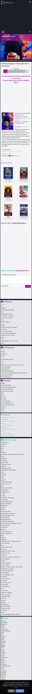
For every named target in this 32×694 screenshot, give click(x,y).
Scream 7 (3, 561)
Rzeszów (3, 661)
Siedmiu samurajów (6, 563)
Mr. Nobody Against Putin (7, 515)
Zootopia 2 (4, 610)
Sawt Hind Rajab (5, 559)
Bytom (2, 626)
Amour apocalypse (5, 367)
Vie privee (3, 598)
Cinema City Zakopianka (7, 389)
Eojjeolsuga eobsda (6, 468)
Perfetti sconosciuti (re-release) (9, 327)
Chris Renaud (9, 39)
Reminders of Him (5, 553)
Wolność (3, 602)
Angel (2, 446)
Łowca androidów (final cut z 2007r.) (10, 614)
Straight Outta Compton (7, 569)
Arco (24, 198)
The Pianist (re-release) (7, 318)
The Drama (4, 329)
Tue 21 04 (12, 71)
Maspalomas (4, 505)
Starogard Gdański (6, 666)
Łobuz (2, 612)
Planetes (3, 325)
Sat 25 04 (26, 71)
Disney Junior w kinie (6, 464)
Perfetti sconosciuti (6, 531)
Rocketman (4, 555)
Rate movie (8, 153)
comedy (28, 118)
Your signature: (5, 286)
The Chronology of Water (7, 310)
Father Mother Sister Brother (8, 470)
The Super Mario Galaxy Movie (9, 333)
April (2, 312)
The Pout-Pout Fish (6, 582)
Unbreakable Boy (5, 596)
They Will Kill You (5, 586)
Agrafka (3, 383)
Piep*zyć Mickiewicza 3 (7, 533)
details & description (18, 60)
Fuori (2, 361)
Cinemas (7, 381)
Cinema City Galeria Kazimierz (8, 387)
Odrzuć (11, 691)
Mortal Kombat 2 (5, 369)
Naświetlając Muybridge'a (7, 521)
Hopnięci (8, 198)
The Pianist (4, 580)
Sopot (2, 662)
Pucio (2, 320)
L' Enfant (3, 494)
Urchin (2, 337)
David (8, 217)
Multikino (3, 407)
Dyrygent (3, 466)
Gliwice (2, 639)
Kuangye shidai (5, 492)
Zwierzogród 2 (8, 180)
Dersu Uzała (4, 460)
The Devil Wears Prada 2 (7, 359)
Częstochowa (4, 629)
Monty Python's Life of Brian (8, 513)
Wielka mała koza (23, 180)
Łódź (2, 649)
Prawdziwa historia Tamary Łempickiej (11, 541)
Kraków (3, 646)
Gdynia (2, 637)
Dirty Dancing (4, 462)
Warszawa (3, 672)
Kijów (2, 395)
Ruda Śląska (4, 657)
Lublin (2, 647)
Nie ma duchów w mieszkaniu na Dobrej (11, 523)
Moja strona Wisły (5, 511)
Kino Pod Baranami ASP (7, 403)
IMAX (2, 393)
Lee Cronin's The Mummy (7, 316)
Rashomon (3, 549)
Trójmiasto (4, 671)
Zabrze (2, 677)
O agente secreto (5, 525)
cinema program (8, 60)
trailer (25, 60)
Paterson (3, 529)
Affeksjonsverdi (5, 442)
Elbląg (2, 632)
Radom (3, 656)
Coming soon (9, 347)
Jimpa (2, 343)
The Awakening (5, 573)
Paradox (3, 409)
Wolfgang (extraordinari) (7, 371)
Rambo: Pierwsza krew (6, 547)
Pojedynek (3, 539)
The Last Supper (5, 578)
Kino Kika (3, 397)
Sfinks (2, 411)
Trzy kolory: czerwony (6, 592)
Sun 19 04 (5, 71)
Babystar (3, 308)
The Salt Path (4, 584)
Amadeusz (3, 444)
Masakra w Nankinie (6, 503)
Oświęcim (3, 652)
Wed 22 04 (16, 71)
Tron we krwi (4, 590)
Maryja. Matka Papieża (7, 314)
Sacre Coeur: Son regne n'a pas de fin (10, 557)
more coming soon (7, 377)
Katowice (3, 642)
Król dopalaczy (4, 490)
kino (10, 2)
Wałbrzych (3, 674)
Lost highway (4, 499)
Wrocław (3, 676)
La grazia (3, 495)
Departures (4, 458)
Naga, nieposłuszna (6, 519)
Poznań (3, 654)
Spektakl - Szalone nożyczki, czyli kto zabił (11, 567)
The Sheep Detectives (6, 375)
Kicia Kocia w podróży (6, 488)
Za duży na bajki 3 (23, 217)
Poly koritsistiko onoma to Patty (9, 341)
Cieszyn (3, 627)
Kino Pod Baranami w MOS (8, 405)
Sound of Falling (5, 322)
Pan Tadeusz (4, 527)
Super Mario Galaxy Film (8, 417)
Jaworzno (3, 641)
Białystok (3, 621)
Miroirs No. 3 (4, 354)
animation (22, 118)
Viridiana (3, 600)
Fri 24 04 (23, 71)
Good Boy (3, 474)
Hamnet (3, 476)
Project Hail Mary (6, 425)
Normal (3, 355)
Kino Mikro (3, 399)
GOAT (2, 472)
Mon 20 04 (9, 71)
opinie (29, 60)
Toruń (2, 669)
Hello (2, 478)
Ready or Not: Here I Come (8, 335)
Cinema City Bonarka (6, 385)
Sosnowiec (3, 664)
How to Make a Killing (6, 331)
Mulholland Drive (5, 517)
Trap (2, 588)
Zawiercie (3, 679)
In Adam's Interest (5, 484)
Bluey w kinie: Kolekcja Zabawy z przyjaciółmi (12, 454)
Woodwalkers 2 (5, 604)
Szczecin (3, 667)
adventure (18, 120)
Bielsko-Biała (4, 622)
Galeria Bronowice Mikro (7, 391)
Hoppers (4, 427)
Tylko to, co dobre (5, 594)
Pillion (2, 535)
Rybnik (2, 659)
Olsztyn (3, 651)
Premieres (8, 302)
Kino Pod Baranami (6, 401)
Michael (3, 352)
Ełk (1, 634)
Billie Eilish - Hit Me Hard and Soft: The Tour (12, 365)
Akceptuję (20, 691)
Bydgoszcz (4, 624)
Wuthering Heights (6, 606)
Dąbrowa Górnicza (5, 631)
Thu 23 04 (19, 71)
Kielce (2, 644)
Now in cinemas (10, 440)
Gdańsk (3, 636)
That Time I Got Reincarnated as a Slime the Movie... (14, 373)
